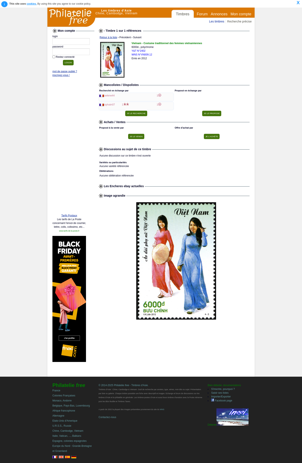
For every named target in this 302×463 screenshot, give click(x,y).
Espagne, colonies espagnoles (69, 440)
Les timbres (216, 21)
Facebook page (221, 400)
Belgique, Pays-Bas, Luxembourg (71, 405)
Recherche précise (239, 21)
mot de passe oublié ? (64, 71)
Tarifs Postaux (69, 215)
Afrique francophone (63, 410)
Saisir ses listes (220, 392)
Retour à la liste (108, 37)
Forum (202, 14)
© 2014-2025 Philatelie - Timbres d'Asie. (123, 385)
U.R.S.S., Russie (61, 425)
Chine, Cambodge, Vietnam (67, 430)
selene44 (109, 95)
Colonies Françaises (63, 395)
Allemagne (58, 415)
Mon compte (240, 14)
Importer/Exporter (221, 396)
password (57, 46)
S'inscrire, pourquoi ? (223, 389)
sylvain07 (109, 104)
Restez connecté (65, 56)
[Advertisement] (69, 146)
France (56, 390)
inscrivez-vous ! (61, 75)
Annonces (219, 14)
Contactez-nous (107, 417)
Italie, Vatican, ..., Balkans (66, 435)
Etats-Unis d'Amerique (64, 420)
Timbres (182, 14)
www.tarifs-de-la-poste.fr (69, 231)
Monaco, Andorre (62, 400)
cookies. (32, 3)
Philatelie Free (71, 17)
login (55, 36)
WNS (162, 409)
